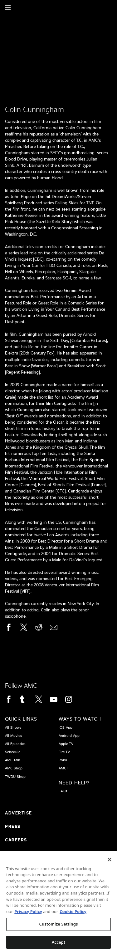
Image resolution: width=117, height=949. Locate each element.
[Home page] (18, 7)
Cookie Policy (73, 917)
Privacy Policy (28, 917)
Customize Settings (58, 929)
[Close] (109, 865)
